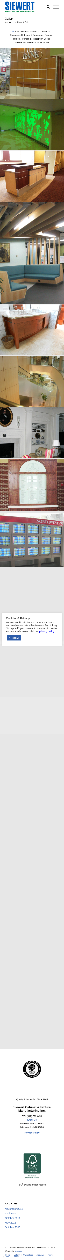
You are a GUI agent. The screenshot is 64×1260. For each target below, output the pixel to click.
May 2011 (10, 1222)
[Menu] (54, 7)
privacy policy (46, 631)
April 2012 (10, 1213)
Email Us (32, 1120)
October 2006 (12, 1227)
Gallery (9, 18)
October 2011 (12, 1218)
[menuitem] (46, 7)
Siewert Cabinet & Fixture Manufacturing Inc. (32, 1109)
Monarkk (18, 1251)
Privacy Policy (31, 1132)
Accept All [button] (14, 638)
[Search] (46, 7)
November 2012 (14, 1208)
